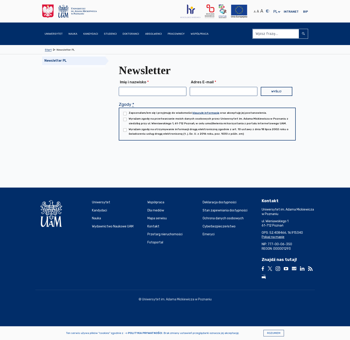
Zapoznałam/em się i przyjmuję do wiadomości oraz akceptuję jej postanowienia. (198, 112)
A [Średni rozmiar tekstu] (258, 11)
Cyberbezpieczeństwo (219, 226)
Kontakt (153, 226)
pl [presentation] (275, 12)
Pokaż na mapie (273, 237)
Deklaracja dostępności (219, 202)
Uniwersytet (101, 202)
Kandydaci (99, 210)
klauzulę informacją (205, 112)
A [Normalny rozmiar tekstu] (255, 11)
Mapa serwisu (157, 218)
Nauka (96, 218)
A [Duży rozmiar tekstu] (261, 11)
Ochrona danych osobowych (223, 218)
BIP (305, 11)
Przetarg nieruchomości (165, 234)
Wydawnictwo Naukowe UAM (112, 226)
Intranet (291, 11)
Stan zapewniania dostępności (225, 210)
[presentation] (153, 158)
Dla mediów (155, 210)
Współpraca (155, 202)
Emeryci (209, 234)
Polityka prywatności (145, 333)
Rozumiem (273, 333)
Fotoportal (155, 242)
